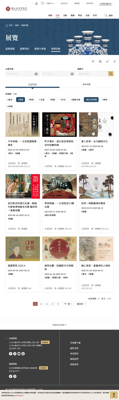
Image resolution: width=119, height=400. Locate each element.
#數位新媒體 (91, 99)
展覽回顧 (24, 25)
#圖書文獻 (75, 99)
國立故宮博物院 (16, 8)
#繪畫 (20, 99)
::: (32, 3)
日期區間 (9, 69)
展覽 (17, 25)
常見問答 (74, 353)
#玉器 (41, 99)
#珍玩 (63, 99)
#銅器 (52, 99)
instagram (14, 353)
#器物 (104, 99)
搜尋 (111, 73)
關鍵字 (80, 69)
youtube (19, 353)
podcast (23, 353)
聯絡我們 (74, 358)
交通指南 (45, 342)
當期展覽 (10, 48)
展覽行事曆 (40, 48)
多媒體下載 (75, 342)
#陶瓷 (31, 99)
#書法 (9, 99)
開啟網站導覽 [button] (58, 324)
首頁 (10, 25)
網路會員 (74, 364)
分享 (93, 61)
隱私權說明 (19, 395)
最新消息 (74, 348)
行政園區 (38, 345)
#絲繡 (9, 106)
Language (104, 3)
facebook (10, 353)
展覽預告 (24, 48)
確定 (114, 394)
